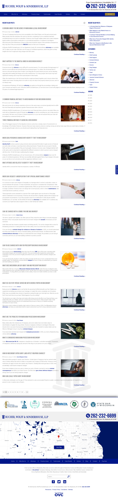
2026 (90, 95)
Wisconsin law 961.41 (12, 341)
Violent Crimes (19, 215)
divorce (16, 67)
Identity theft (6, 144)
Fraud (90, 72)
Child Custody (93, 55)
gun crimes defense (42, 370)
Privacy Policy (56, 489)
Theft (16, 141)
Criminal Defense (94, 60)
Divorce (17, 64)
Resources (48, 489)
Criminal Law (92, 62)
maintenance (52, 188)
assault (43, 219)
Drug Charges (20, 320)
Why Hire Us (14, 14)
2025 (90, 98)
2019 (90, 115)
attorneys (48, 47)
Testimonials (47, 14)
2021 (90, 109)
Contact (83, 14)
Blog (75, 14)
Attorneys (24, 14)
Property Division (94, 82)
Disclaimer (64, 489)
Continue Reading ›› (79, 54)
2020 (90, 112)
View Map (59, 447)
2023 (90, 104)
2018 (90, 117)
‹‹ (3, 392)
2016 (90, 123)
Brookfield (36, 470)
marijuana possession (32, 332)
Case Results (58, 14)
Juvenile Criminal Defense (96, 77)
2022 (90, 106)
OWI (36, 251)
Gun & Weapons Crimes (22, 357)
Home (5, 14)
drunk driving (17, 251)
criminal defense (7, 233)
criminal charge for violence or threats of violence (27, 229)
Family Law (92, 70)
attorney (26, 85)
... (24, 392)
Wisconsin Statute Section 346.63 (29, 269)
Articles (68, 14)
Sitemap (70, 489)
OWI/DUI (17, 31)
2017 (90, 120)
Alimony (18, 180)
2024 (90, 101)
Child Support (93, 57)
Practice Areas (35, 14)
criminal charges (28, 329)
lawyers (46, 155)
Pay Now (110, 14)
